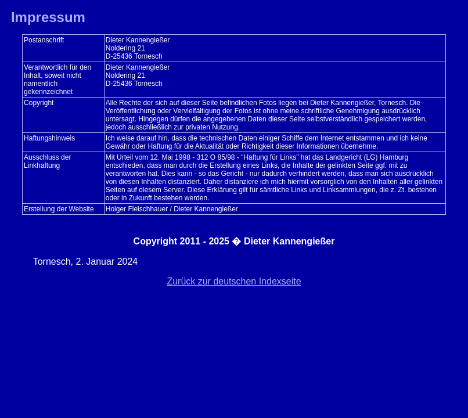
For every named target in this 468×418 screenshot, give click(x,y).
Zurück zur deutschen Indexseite (234, 281)
